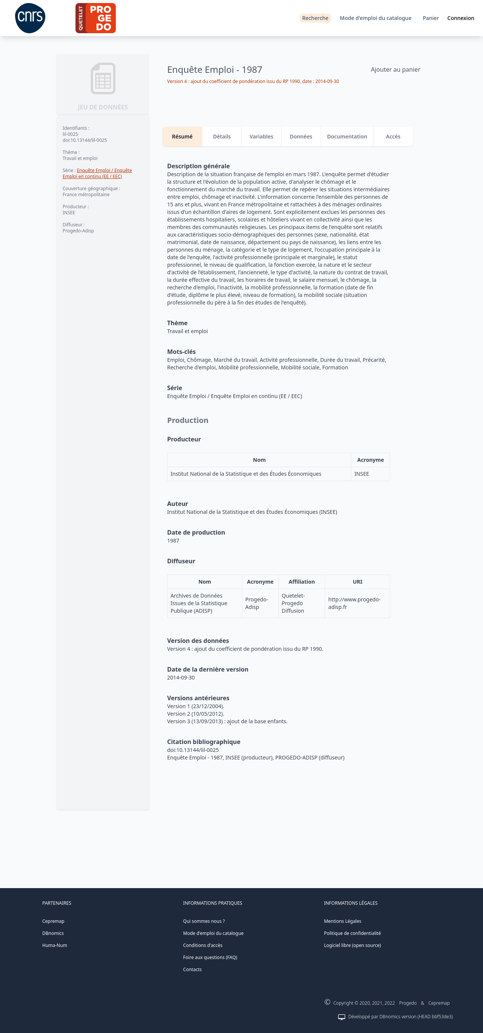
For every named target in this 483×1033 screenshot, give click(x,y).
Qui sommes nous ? (204, 921)
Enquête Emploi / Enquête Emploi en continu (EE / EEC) (97, 173)
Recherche (315, 18)
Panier (431, 18)
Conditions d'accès (202, 945)
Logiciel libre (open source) (352, 945)
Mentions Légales (342, 921)
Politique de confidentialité (352, 933)
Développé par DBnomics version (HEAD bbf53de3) (400, 1016)
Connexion (461, 18)
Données (301, 136)
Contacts (192, 969)
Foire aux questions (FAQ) (210, 957)
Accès (393, 136)
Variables (261, 136)
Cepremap (53, 921)
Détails (222, 136)
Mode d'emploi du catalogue (376, 18)
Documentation (347, 136)
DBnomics (53, 933)
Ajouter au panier (395, 69)
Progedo (408, 1003)
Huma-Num (54, 945)
